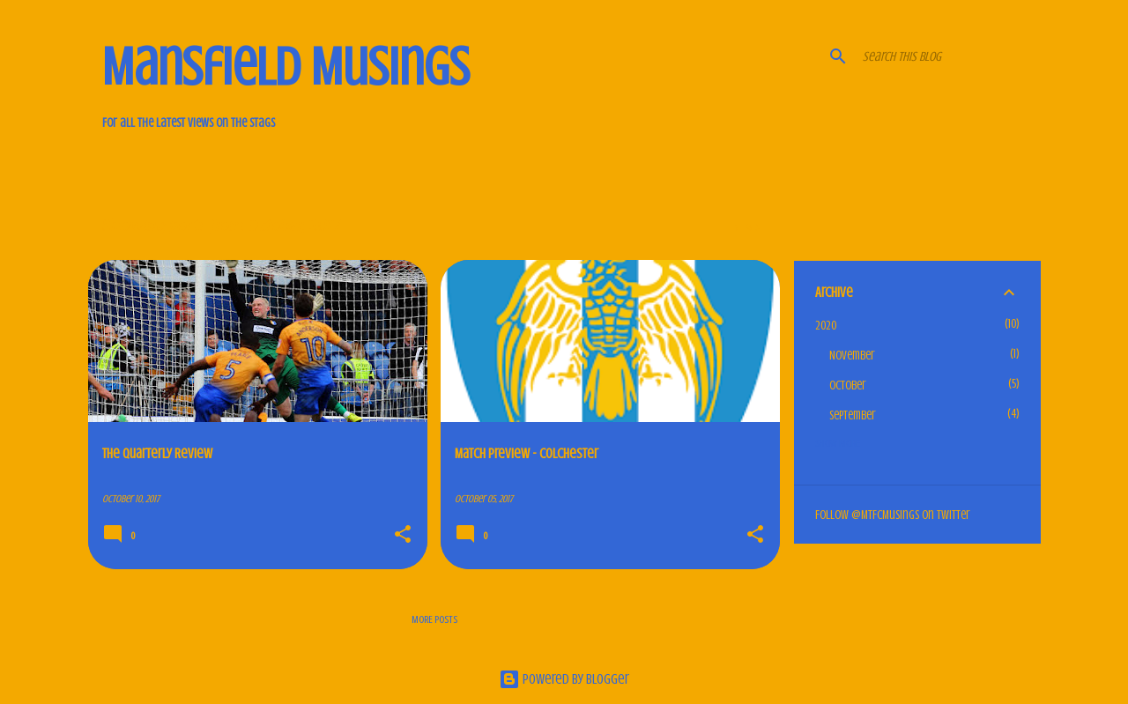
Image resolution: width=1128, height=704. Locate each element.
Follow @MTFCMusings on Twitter (892, 515)
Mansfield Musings (286, 67)
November (852, 355)
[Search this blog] (948, 56)
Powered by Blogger (564, 679)
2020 (825, 325)
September (852, 415)
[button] (402, 535)
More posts (434, 619)
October (847, 385)
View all (751, 227)
